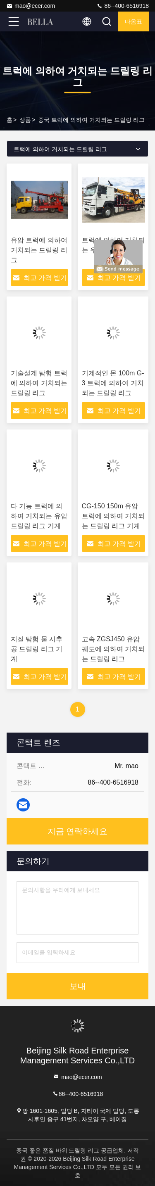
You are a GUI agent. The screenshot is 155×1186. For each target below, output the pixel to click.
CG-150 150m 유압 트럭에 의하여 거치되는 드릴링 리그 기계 (113, 516)
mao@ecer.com (30, 5)
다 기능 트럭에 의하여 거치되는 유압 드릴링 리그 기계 (39, 516)
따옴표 (133, 21)
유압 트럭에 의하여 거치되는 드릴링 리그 (39, 250)
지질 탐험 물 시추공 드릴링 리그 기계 (36, 649)
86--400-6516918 (122, 5)
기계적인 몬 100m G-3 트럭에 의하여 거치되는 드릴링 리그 (113, 383)
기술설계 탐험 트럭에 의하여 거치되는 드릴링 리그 (39, 383)
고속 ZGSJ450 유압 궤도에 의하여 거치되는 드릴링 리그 (113, 649)
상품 (25, 119)
